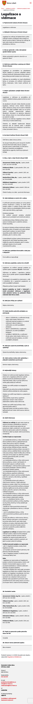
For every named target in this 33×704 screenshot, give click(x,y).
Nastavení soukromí (7, 700)
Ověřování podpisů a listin (23, 8)
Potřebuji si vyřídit (10, 8)
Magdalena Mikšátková (14, 657)
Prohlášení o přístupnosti (8, 698)
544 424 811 (4, 677)
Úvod (2, 8)
